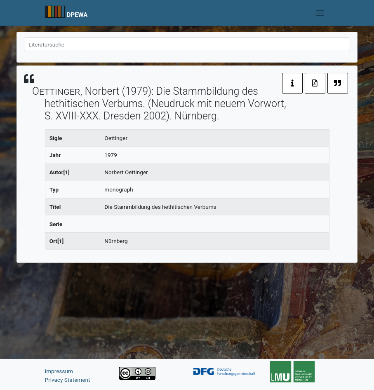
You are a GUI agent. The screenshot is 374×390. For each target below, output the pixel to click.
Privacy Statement (67, 379)
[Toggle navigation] (319, 12)
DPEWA (77, 15)
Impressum (59, 371)
